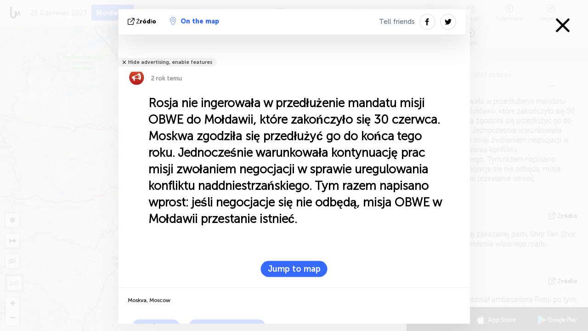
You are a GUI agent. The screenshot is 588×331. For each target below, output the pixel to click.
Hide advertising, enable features (170, 62)
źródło (143, 21)
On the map (194, 21)
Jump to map (294, 269)
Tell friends (397, 21)
